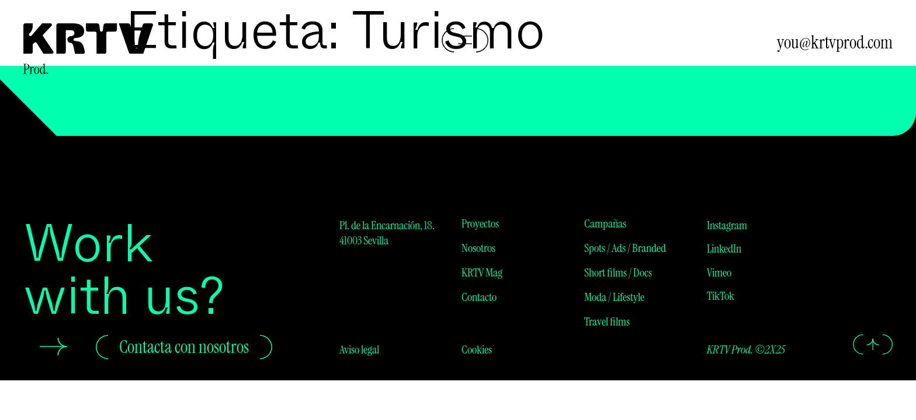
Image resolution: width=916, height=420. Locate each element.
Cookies (477, 349)
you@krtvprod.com (835, 42)
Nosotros (478, 248)
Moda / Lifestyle (614, 297)
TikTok (720, 295)
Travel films (607, 321)
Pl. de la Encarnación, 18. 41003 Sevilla (387, 233)
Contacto (479, 297)
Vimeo (719, 272)
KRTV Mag (482, 272)
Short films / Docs (618, 272)
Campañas (605, 223)
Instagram (727, 225)
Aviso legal (359, 349)
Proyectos (480, 223)
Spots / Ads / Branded (625, 248)
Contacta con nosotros (184, 346)
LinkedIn (724, 248)
